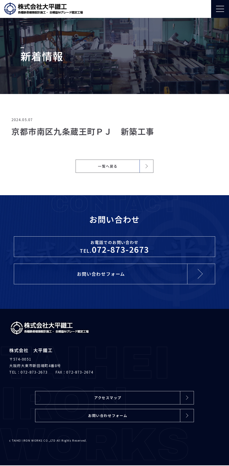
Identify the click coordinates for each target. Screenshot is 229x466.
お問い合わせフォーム (107, 416)
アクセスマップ (107, 398)
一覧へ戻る (108, 166)
